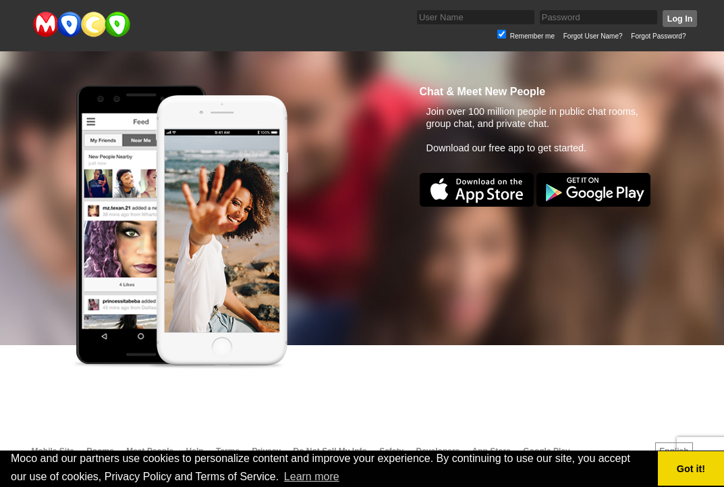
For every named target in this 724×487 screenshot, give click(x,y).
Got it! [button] (691, 468)
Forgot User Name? (593, 36)
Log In (679, 19)
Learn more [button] (311, 476)
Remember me (532, 36)
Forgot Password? (658, 36)
